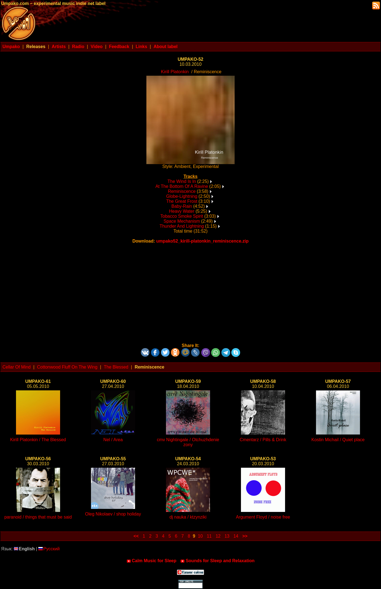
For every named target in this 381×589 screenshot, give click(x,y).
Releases (35, 46)
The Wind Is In (182, 181)
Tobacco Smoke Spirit (181, 216)
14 (236, 536)
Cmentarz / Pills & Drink (263, 439)
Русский (49, 548)
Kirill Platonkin (175, 71)
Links (141, 46)
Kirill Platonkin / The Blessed (38, 439)
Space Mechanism (181, 221)
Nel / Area (113, 439)
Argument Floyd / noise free (263, 517)
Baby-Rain (181, 206)
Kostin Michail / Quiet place (338, 439)
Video (97, 46)
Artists (59, 46)
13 (226, 536)
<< (136, 536)
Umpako (11, 46)
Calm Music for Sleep (151, 560)
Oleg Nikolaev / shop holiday (113, 514)
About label (166, 46)
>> (245, 536)
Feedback (119, 46)
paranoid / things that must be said (38, 517)
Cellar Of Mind (16, 367)
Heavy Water (181, 211)
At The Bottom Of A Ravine (181, 186)
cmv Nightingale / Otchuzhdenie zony (188, 442)
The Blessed (116, 367)
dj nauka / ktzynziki (188, 517)
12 (218, 536)
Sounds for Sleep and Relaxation (217, 560)
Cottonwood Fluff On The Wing (67, 367)
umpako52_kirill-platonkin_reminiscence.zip (202, 241)
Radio (78, 46)
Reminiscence (181, 191)
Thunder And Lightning (182, 226)
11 (209, 536)
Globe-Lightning (181, 196)
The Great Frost (181, 201)
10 (200, 536)
